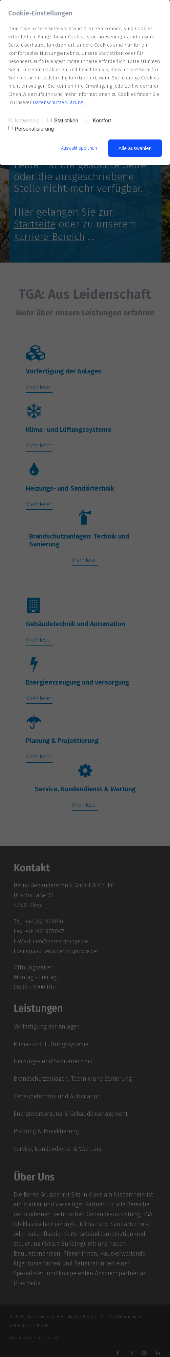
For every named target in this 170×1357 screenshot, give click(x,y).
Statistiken (63, 120)
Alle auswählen (135, 148)
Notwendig (24, 120)
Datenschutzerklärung (58, 102)
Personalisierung (31, 129)
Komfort (98, 120)
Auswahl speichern (77, 148)
